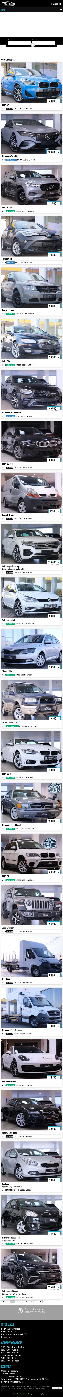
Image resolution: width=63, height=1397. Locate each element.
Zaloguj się (56, 3)
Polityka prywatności (10, 1328)
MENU (3, 9)
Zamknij (57, 1388)
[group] (31, 24)
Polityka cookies (8, 1331)
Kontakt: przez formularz (12, 1381)
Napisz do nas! (26, 1394)
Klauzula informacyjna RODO (14, 1334)
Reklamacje (6, 1337)
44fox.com (45, 1394)
